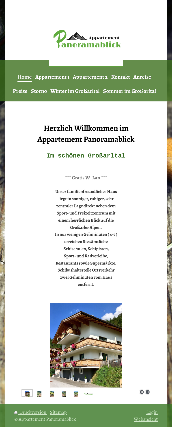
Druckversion (30, 412)
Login (152, 412)
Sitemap (58, 412)
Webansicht (146, 419)
